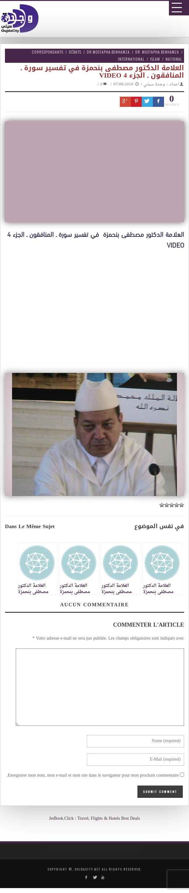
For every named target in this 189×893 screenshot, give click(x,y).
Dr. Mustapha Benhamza (157, 52)
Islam (155, 59)
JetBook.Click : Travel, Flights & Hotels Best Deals (94, 818)
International (131, 59)
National (174, 59)
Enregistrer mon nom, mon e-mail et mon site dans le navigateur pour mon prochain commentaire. (92, 775)
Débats (75, 52)
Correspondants (47, 52)
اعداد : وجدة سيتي (161, 84)
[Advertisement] (97, 308)
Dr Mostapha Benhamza (108, 52)
